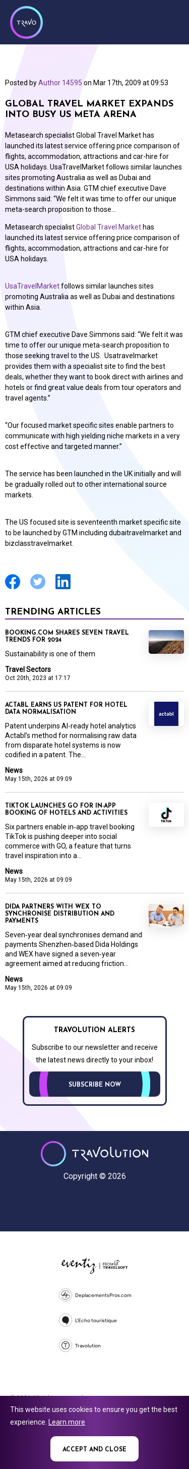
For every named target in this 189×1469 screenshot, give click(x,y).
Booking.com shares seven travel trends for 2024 (67, 636)
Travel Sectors (28, 669)
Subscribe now (95, 1085)
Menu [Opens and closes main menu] (169, 21)
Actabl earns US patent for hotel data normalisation (66, 708)
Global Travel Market (108, 227)
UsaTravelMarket (32, 286)
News (14, 770)
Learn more (66, 1422)
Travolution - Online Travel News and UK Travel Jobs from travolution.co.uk (94, 1153)
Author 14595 (60, 83)
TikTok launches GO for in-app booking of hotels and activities (66, 809)
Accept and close (94, 1450)
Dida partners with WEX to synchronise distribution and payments (59, 914)
